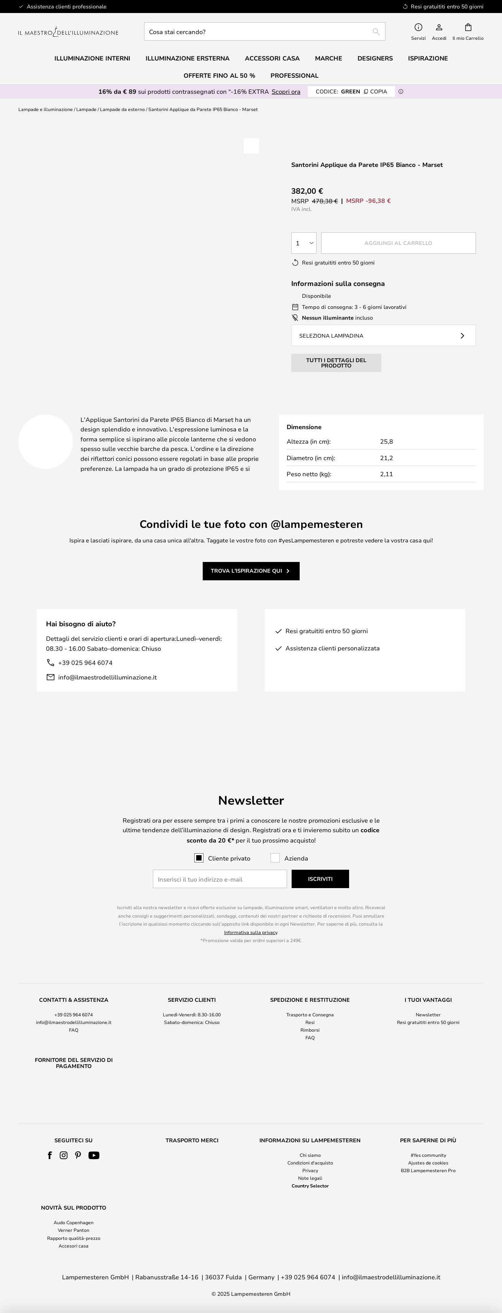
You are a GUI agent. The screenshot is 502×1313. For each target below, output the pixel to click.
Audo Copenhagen (74, 1222)
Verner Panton (73, 1230)
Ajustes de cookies (428, 1162)
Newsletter (428, 994)
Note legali (310, 1178)
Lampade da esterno (122, 109)
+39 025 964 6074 (85, 672)
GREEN (351, 91)
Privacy (310, 1170)
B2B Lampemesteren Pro (428, 1170)
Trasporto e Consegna (310, 994)
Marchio (311, 411)
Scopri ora (286, 91)
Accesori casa (74, 1246)
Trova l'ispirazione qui (246, 580)
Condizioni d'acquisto (310, 1162)
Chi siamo (310, 1155)
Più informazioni (224, 411)
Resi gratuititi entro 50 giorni (428, 1002)
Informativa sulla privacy (250, 912)
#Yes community (428, 1155)
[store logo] (68, 31)
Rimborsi (310, 1010)
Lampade (86, 109)
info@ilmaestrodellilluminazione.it (107, 687)
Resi (310, 1002)
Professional (294, 75)
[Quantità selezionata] (304, 243)
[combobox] (264, 31)
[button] (251, 146)
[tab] (94, 411)
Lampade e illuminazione (45, 109)
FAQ (73, 1010)
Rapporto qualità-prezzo (73, 1238)
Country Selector (310, 1185)
